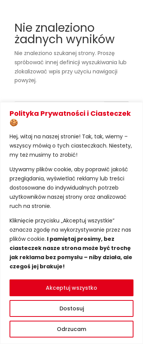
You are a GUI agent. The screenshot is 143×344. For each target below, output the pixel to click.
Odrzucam (71, 329)
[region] (71, 223)
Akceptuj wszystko (71, 288)
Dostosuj (71, 308)
